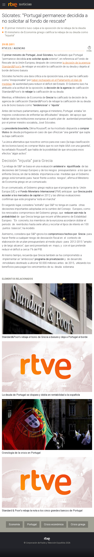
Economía (14, 524)
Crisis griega (78, 524)
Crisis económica (53, 524)
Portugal (32, 524)
